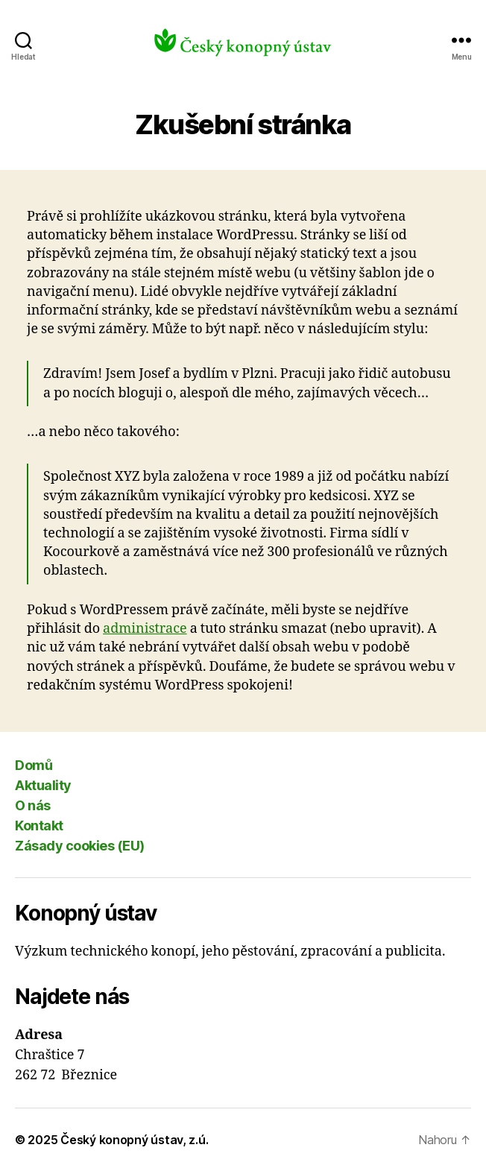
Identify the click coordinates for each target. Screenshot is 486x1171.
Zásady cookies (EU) (80, 845)
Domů (33, 765)
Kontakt (39, 825)
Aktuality (43, 785)
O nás (33, 805)
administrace (145, 628)
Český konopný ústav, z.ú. (134, 1139)
